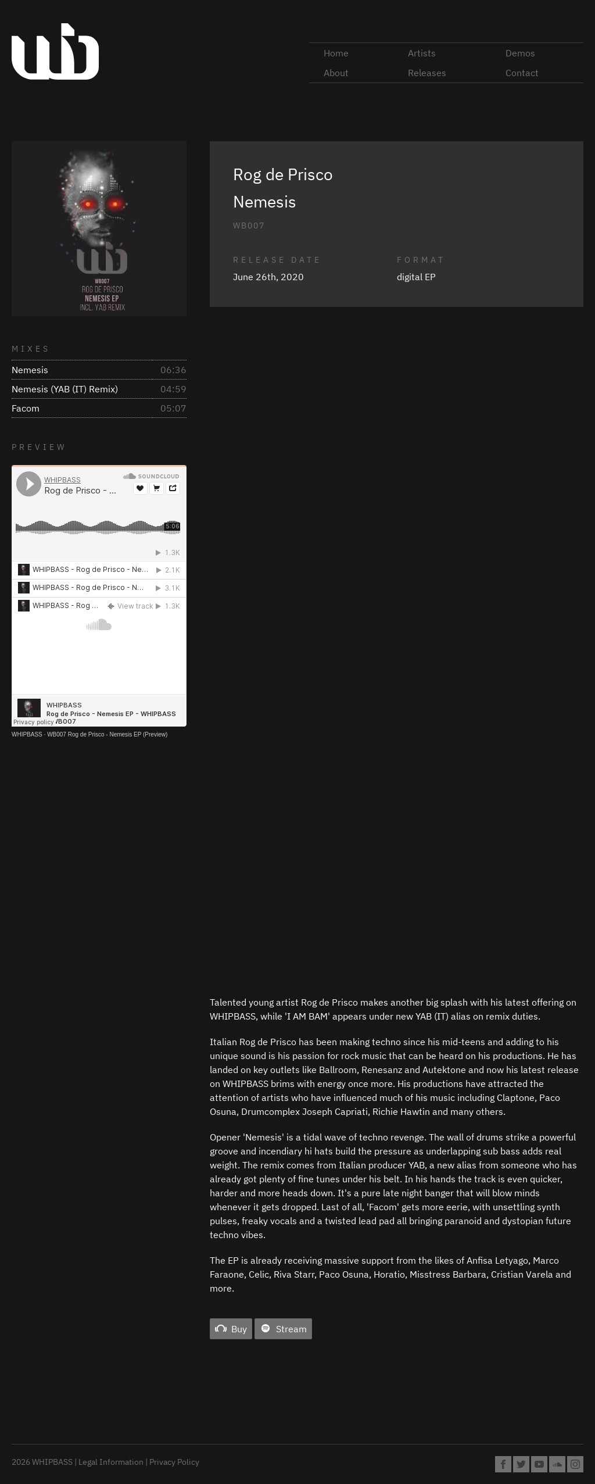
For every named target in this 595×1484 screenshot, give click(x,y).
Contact (522, 72)
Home (336, 53)
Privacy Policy (174, 1462)
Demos (520, 53)
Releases (427, 72)
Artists (422, 53)
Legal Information (111, 1462)
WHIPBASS (27, 734)
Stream (283, 1329)
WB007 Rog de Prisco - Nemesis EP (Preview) (107, 734)
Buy (231, 1329)
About (336, 72)
